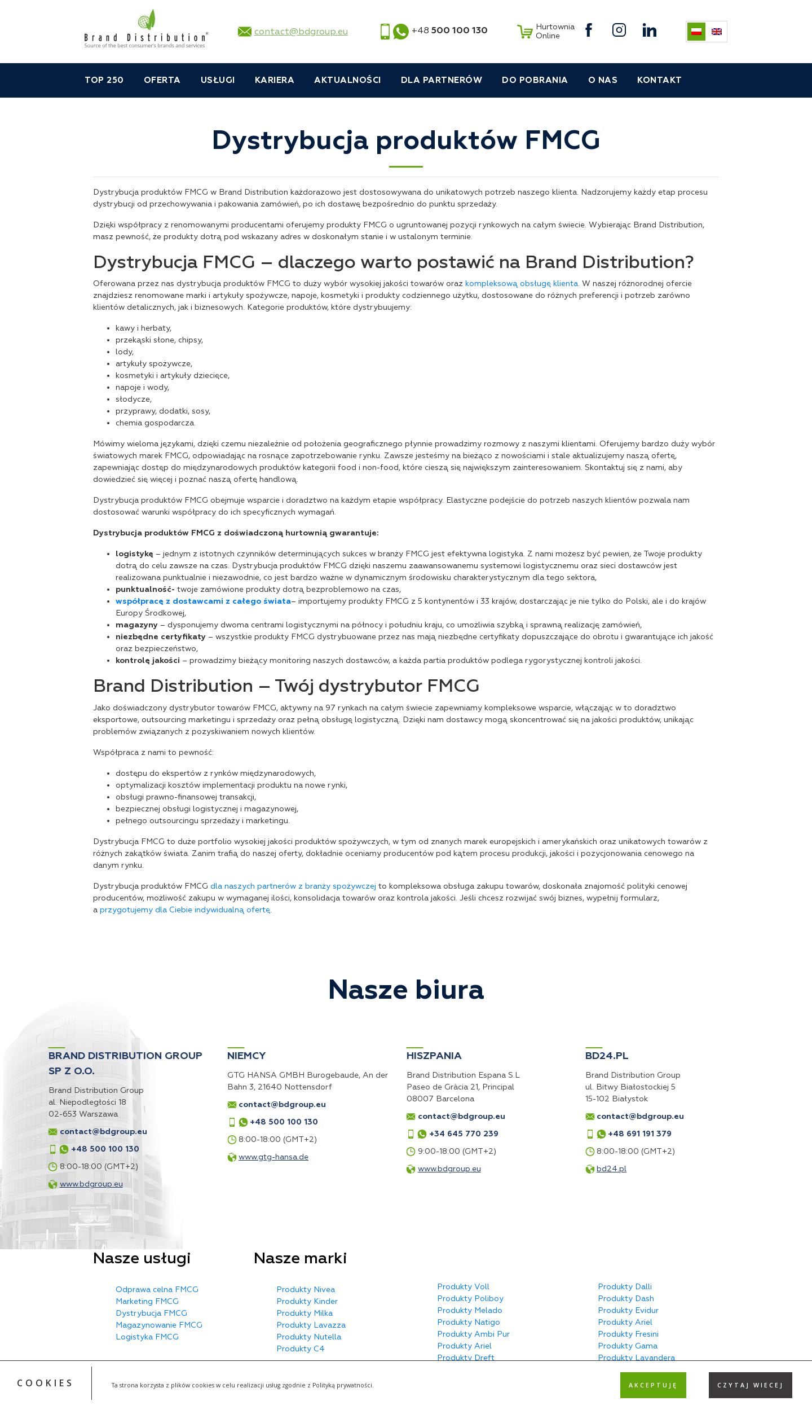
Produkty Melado (469, 1310)
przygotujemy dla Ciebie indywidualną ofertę (185, 910)
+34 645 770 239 (338, 1134)
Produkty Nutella (308, 1337)
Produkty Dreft (466, 1358)
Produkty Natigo (468, 1322)
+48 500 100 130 (159, 1122)
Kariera (275, 80)
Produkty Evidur (628, 1310)
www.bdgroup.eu (324, 1169)
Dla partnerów (442, 80)
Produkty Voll (463, 1287)
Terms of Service (497, 1397)
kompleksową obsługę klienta (521, 283)
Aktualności (347, 80)
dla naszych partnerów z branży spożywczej (293, 886)
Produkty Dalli (625, 1287)
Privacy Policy (442, 1397)
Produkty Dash (626, 1298)
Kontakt (659, 80)
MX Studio (699, 1387)
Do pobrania (535, 80)
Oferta (162, 80)
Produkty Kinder (307, 1301)
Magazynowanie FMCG (159, 1325)
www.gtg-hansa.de (149, 1157)
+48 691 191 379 (515, 1134)
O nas (603, 80)
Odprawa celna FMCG (157, 1289)
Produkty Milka (304, 1313)
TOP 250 (104, 80)
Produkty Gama (627, 1346)
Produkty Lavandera (636, 1358)
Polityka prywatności (406, 1387)
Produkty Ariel (464, 1346)
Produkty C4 (300, 1349)
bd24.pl (487, 1169)
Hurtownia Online (544, 32)
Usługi (218, 80)
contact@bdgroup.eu (301, 31)
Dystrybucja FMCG (151, 1313)
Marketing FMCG (147, 1301)
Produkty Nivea (305, 1289)
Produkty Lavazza (311, 1325)
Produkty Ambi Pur (473, 1334)
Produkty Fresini (628, 1334)
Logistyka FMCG (147, 1337)
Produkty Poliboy (470, 1298)
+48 (450, 30)
